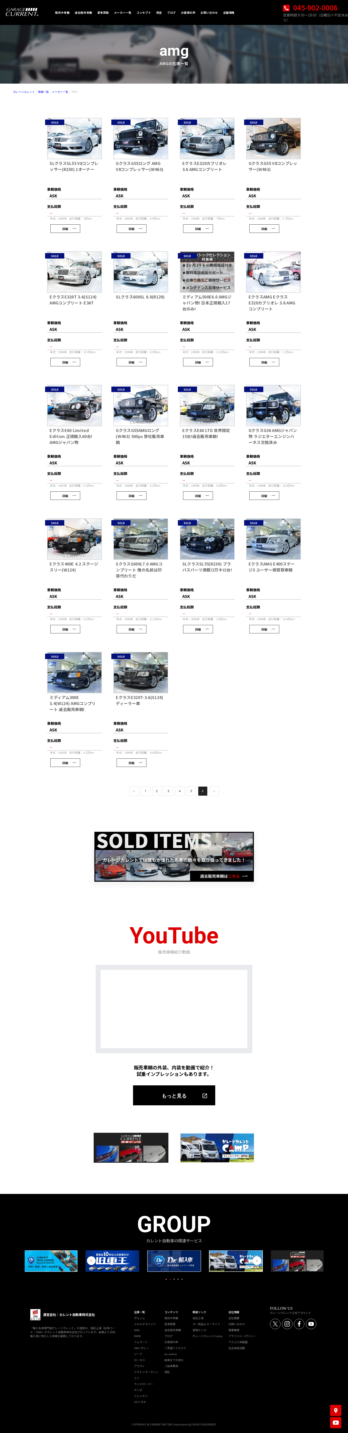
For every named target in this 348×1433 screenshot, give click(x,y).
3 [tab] (174, 1279)
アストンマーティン (146, 1372)
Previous (91, 1260)
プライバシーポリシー (242, 1336)
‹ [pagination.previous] (133, 791)
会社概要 (233, 1318)
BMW (137, 1336)
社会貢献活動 (236, 1348)
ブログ (168, 1336)
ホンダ (138, 1390)
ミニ (136, 1378)
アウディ (139, 1366)
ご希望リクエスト (175, 1348)
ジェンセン (141, 1396)
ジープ (138, 1354)
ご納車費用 (171, 1366)
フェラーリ (141, 1342)
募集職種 (233, 1330)
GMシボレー (141, 1348)
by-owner (170, 1354)
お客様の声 (171, 1342)
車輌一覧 (43, 91)
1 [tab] (166, 1279)
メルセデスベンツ (145, 1324)
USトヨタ (140, 1402)
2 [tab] (170, 1279)
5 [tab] (182, 1279)
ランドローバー (143, 1384)
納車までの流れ (174, 1360)
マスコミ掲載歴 (238, 1342)
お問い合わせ (236, 1324)
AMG (137, 1330)
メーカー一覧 (60, 91)
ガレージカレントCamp (207, 1336)
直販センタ (199, 1330)
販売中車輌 (171, 1318)
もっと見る (174, 1096)
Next (257, 1260)
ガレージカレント (24, 91)
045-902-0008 (310, 7)
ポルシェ (139, 1318)
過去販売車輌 (172, 1330)
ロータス (139, 1360)
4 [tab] (178, 1279)
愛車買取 (169, 1324)
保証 (167, 1372)
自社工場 (198, 1318)
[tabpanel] (174, 1261)
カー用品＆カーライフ (206, 1324)
